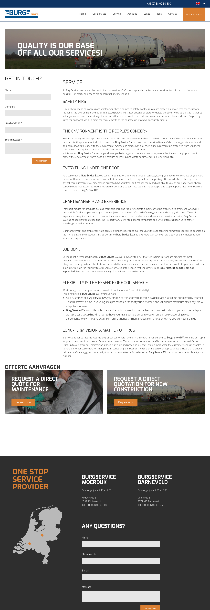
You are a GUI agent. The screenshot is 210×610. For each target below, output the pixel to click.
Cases (148, 14)
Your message (13, 137)
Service (119, 14)
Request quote (194, 14)
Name (8, 88)
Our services (101, 14)
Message (86, 583)
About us (133, 14)
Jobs (160, 14)
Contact (172, 14)
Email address (13, 120)
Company (10, 104)
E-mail (85, 566)
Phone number (90, 550)
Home (85, 14)
